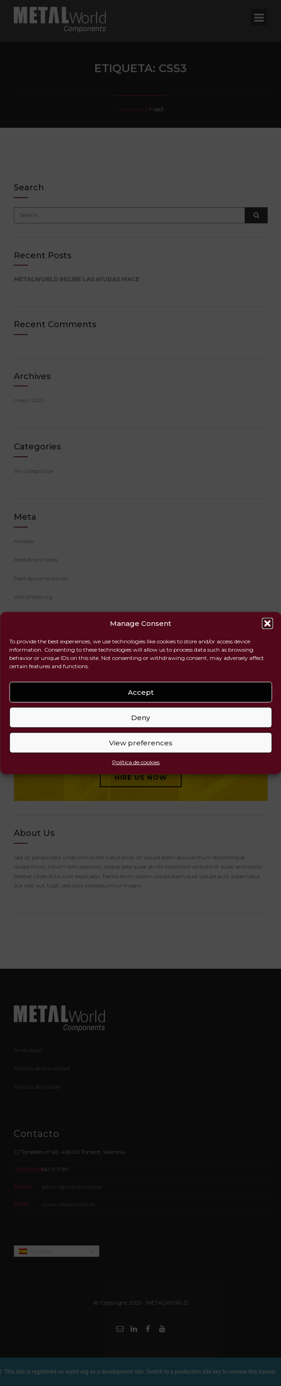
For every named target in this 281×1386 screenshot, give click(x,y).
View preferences (140, 742)
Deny (140, 717)
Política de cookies (136, 762)
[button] (267, 623)
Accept (141, 692)
